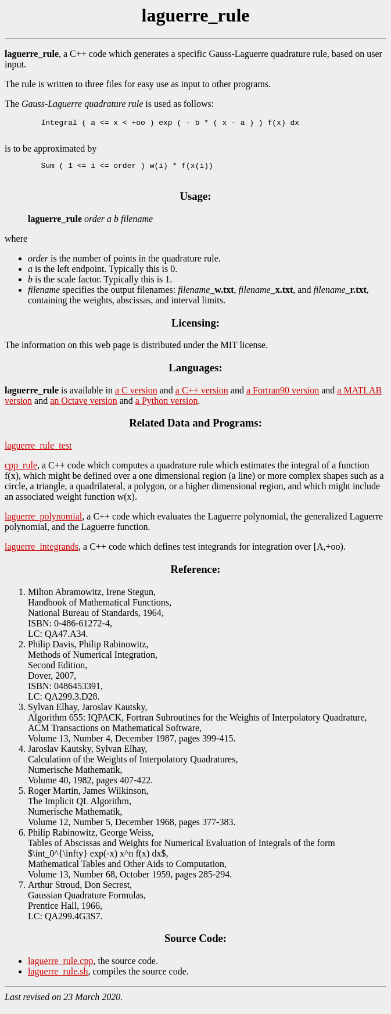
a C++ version (201, 397)
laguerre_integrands (41, 553)
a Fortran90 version (282, 397)
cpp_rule (21, 472)
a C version (136, 397)
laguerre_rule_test (38, 452)
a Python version (166, 408)
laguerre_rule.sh (58, 978)
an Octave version (83, 408)
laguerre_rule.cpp (60, 968)
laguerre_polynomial (43, 523)
